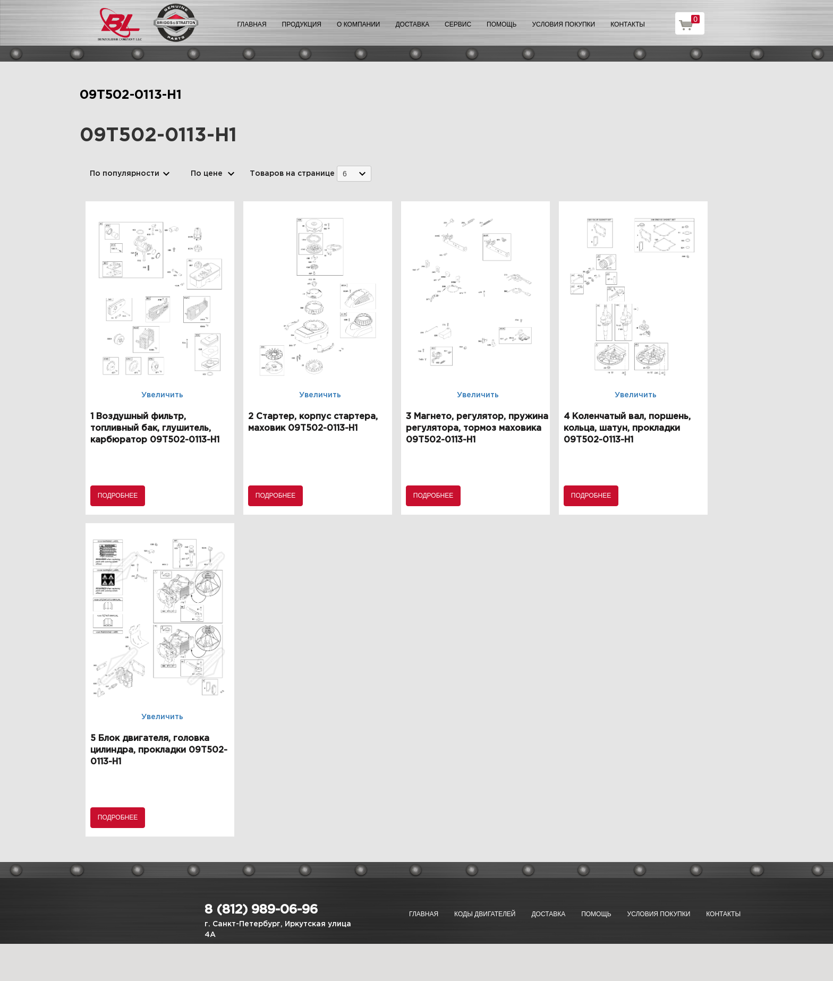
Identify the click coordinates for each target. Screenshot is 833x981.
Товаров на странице (292, 173)
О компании (358, 24)
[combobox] (354, 173)
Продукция (301, 24)
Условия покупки (564, 24)
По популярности (124, 173)
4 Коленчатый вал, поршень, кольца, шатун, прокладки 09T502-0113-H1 (627, 428)
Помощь (501, 24)
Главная (252, 24)
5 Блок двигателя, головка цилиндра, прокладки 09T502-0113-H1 (158, 750)
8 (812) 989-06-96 (261, 910)
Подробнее (118, 495)
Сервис (458, 24)
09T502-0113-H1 (131, 95)
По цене (207, 173)
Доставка (412, 24)
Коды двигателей (484, 914)
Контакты (627, 24)
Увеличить (162, 395)
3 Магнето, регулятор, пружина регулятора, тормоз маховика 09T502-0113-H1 (477, 428)
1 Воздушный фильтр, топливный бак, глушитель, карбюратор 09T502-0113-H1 (154, 428)
